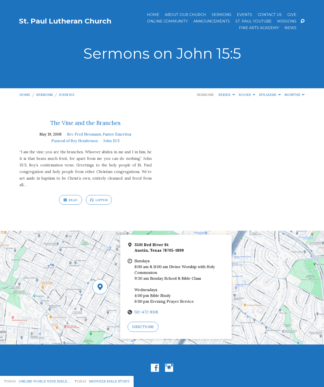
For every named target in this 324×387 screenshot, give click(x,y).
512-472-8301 (146, 312)
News (290, 28)
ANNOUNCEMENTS (211, 21)
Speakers (269, 95)
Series (226, 95)
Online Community (167, 21)
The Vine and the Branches (85, 122)
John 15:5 (66, 95)
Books (247, 95)
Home (153, 14)
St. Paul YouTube (253, 21)
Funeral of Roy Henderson (74, 141)
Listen (98, 200)
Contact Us (270, 14)
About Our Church (185, 14)
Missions (286, 21)
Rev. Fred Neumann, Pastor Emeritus (99, 134)
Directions (143, 327)
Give (291, 14)
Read (70, 200)
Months (295, 95)
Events (244, 14)
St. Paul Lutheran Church (65, 21)
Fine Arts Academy (259, 28)
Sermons (221, 14)
